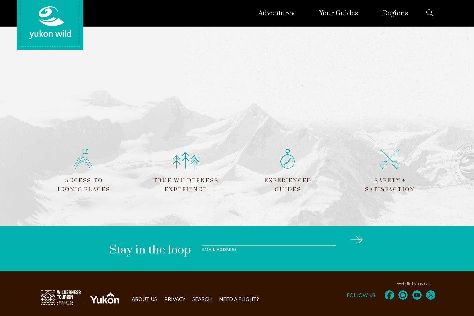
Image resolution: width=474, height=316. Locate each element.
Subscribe (356, 238)
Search (202, 299)
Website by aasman (414, 283)
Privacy (174, 299)
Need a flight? (239, 299)
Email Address (219, 249)
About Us (144, 299)
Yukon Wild (50, 23)
